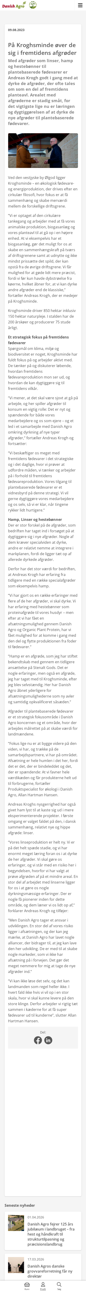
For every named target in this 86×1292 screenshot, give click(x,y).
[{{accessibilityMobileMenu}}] (80, 5)
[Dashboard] (19, 5)
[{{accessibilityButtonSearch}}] (59, 1286)
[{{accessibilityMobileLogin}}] (43, 1286)
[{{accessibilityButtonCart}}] (27, 1286)
